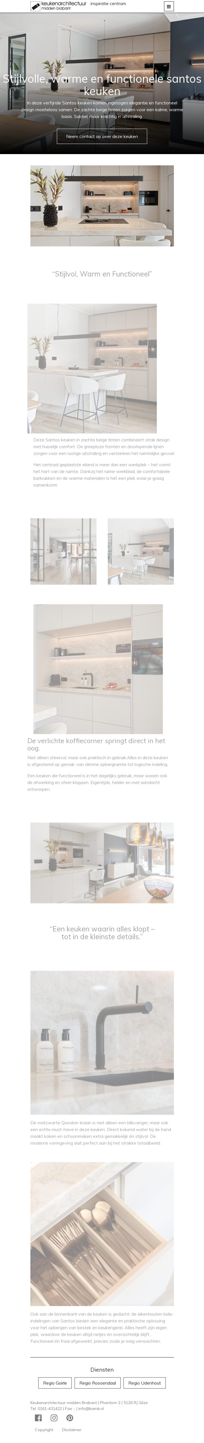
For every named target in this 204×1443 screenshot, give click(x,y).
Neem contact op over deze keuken (102, 136)
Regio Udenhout (144, 1383)
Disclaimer (71, 1429)
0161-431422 (50, 1408)
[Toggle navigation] (169, 6)
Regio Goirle (55, 1383)
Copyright (44, 1429)
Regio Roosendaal (97, 1383)
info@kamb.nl (91, 1408)
